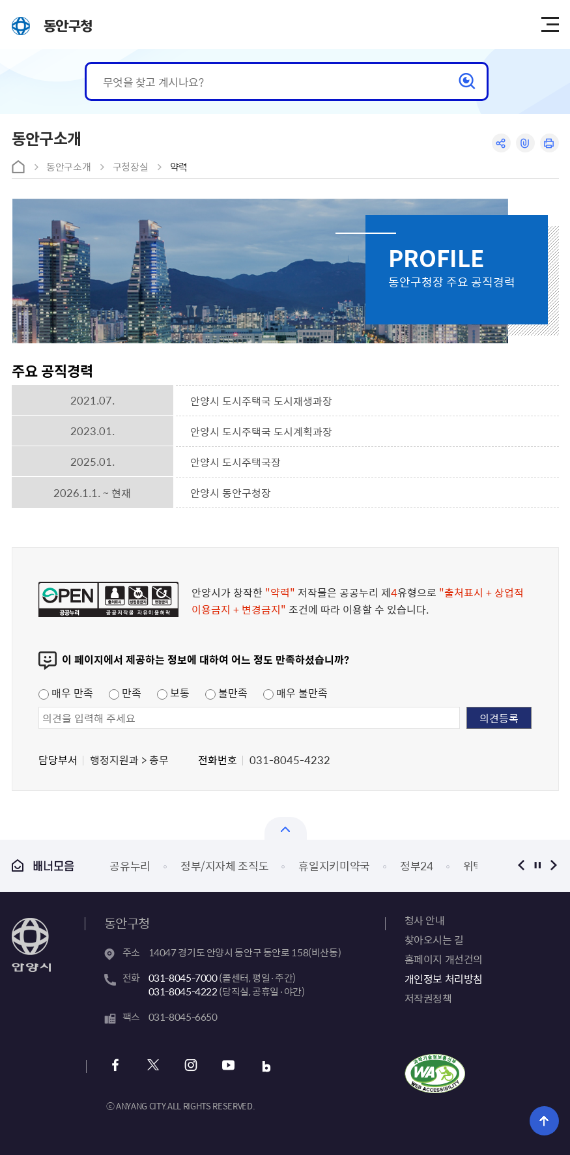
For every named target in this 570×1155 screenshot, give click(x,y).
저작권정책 (428, 998)
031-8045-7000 (183, 978)
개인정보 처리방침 (444, 978)
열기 (285, 828)
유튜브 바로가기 (229, 1066)
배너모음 (43, 865)
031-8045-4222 (183, 991)
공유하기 (501, 143)
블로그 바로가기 (266, 1066)
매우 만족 (65, 692)
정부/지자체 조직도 (224, 865)
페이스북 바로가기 (115, 1066)
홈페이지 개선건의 (444, 959)
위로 (544, 1120)
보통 (173, 692)
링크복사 (525, 143)
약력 (179, 167)
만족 (125, 692)
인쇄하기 (549, 143)
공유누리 (129, 865)
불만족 (226, 692)
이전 (521, 865)
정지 (538, 865)
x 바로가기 (153, 1066)
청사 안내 (425, 920)
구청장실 (131, 167)
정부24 (416, 865)
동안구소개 (68, 167)
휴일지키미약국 (334, 865)
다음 (554, 865)
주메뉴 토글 (550, 25)
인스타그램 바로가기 (191, 1066)
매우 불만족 (295, 692)
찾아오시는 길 (434, 939)
